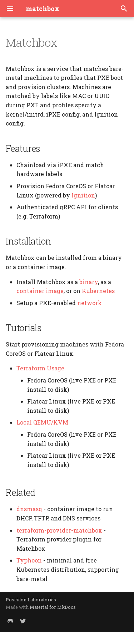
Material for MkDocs (53, 607)
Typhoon (29, 560)
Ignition (83, 195)
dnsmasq (29, 509)
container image (40, 290)
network (89, 303)
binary (88, 282)
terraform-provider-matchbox (59, 530)
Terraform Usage (40, 368)
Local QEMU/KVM (42, 422)
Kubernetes (98, 290)
